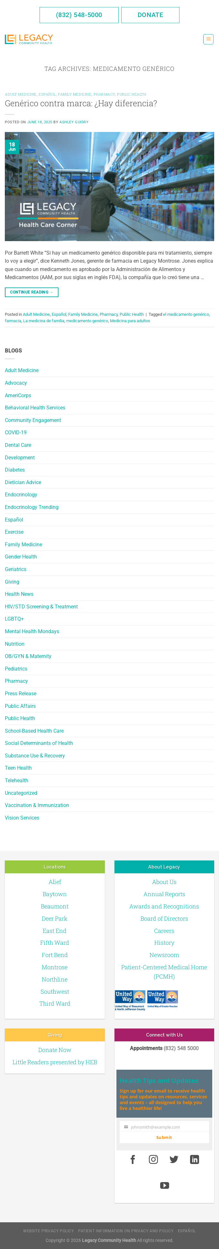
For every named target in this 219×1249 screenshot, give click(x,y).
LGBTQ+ (14, 619)
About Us (164, 882)
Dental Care (18, 445)
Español (14, 520)
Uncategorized (21, 793)
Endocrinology (21, 495)
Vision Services (22, 818)
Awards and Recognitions (164, 906)
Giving (12, 582)
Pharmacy (16, 681)
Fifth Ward (54, 942)
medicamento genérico (87, 320)
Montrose (55, 967)
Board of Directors (164, 918)
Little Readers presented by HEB (55, 1062)
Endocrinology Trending (32, 507)
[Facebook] (133, 1159)
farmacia (13, 320)
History (164, 942)
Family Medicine (23, 544)
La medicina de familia (43, 320)
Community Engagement (33, 420)
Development (20, 458)
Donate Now (54, 1050)
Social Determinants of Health (39, 743)
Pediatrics (16, 669)
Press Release (20, 693)
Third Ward (54, 1003)
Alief (55, 882)
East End (55, 930)
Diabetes (15, 470)
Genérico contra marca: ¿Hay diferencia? (81, 103)
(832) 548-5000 (79, 15)
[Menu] (208, 39)
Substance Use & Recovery (35, 756)
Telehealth (16, 780)
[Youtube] (164, 1186)
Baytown (55, 894)
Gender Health (21, 557)
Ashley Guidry (73, 122)
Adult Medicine (22, 370)
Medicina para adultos (130, 320)
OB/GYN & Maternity (28, 656)
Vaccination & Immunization (37, 805)
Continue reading (31, 292)
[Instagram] (153, 1159)
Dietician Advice (23, 482)
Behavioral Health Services (35, 408)
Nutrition (14, 644)
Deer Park (55, 918)
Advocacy (16, 383)
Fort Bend (55, 955)
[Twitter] (174, 1159)
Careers (164, 930)
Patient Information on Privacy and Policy (125, 1231)
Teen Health (18, 768)
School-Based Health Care (34, 731)
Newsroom (164, 955)
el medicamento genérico (186, 314)
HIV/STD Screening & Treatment (41, 607)
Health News (19, 594)
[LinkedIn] (194, 1159)
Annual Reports (164, 894)
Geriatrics (15, 569)
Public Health (20, 718)
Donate (150, 15)
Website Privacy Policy (48, 1231)
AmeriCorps (18, 395)
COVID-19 (16, 432)
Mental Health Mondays (32, 631)
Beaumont (54, 906)
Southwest (55, 991)
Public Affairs (20, 706)
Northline (55, 979)
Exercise (14, 532)
